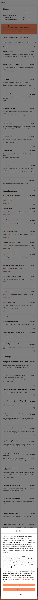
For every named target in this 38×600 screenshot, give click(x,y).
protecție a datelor (19, 577)
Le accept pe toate (19, 585)
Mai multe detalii (19, 595)
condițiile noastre (24, 579)
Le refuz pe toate (19, 590)
